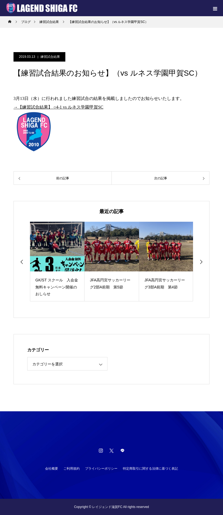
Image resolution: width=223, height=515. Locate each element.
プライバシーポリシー (101, 468)
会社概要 (51, 468)
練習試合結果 (50, 57)
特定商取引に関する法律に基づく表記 (150, 468)
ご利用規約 (71, 468)
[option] (57, 261)
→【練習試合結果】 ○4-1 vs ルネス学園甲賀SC (58, 107)
